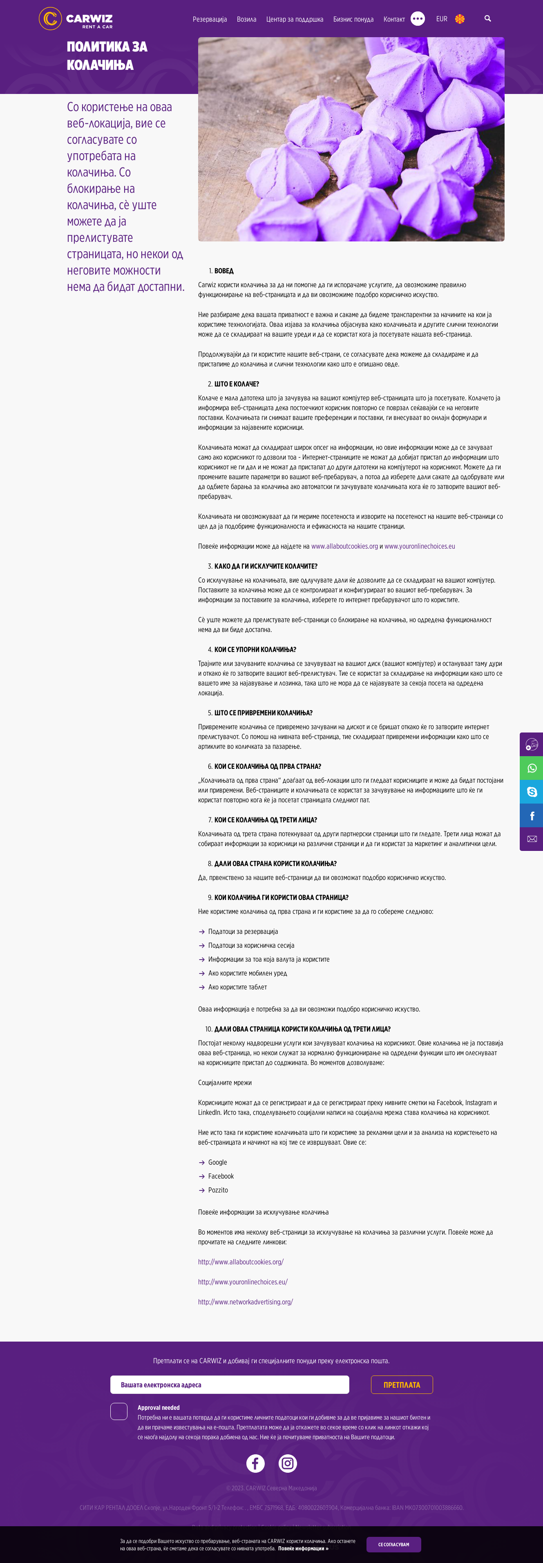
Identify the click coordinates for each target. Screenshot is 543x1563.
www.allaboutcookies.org (344, 546)
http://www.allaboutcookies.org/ (241, 1261)
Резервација (210, 19)
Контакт (394, 19)
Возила (247, 19)
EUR (441, 18)
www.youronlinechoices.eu (419, 546)
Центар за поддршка (295, 19)
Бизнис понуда (353, 19)
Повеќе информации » (302, 1548)
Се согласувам (393, 1544)
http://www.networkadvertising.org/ (245, 1301)
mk (460, 19)
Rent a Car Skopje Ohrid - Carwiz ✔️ (75, 18)
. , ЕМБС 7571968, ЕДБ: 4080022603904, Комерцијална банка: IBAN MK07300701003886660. (354, 1508)
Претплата (402, 1385)
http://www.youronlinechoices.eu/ (243, 1281)
